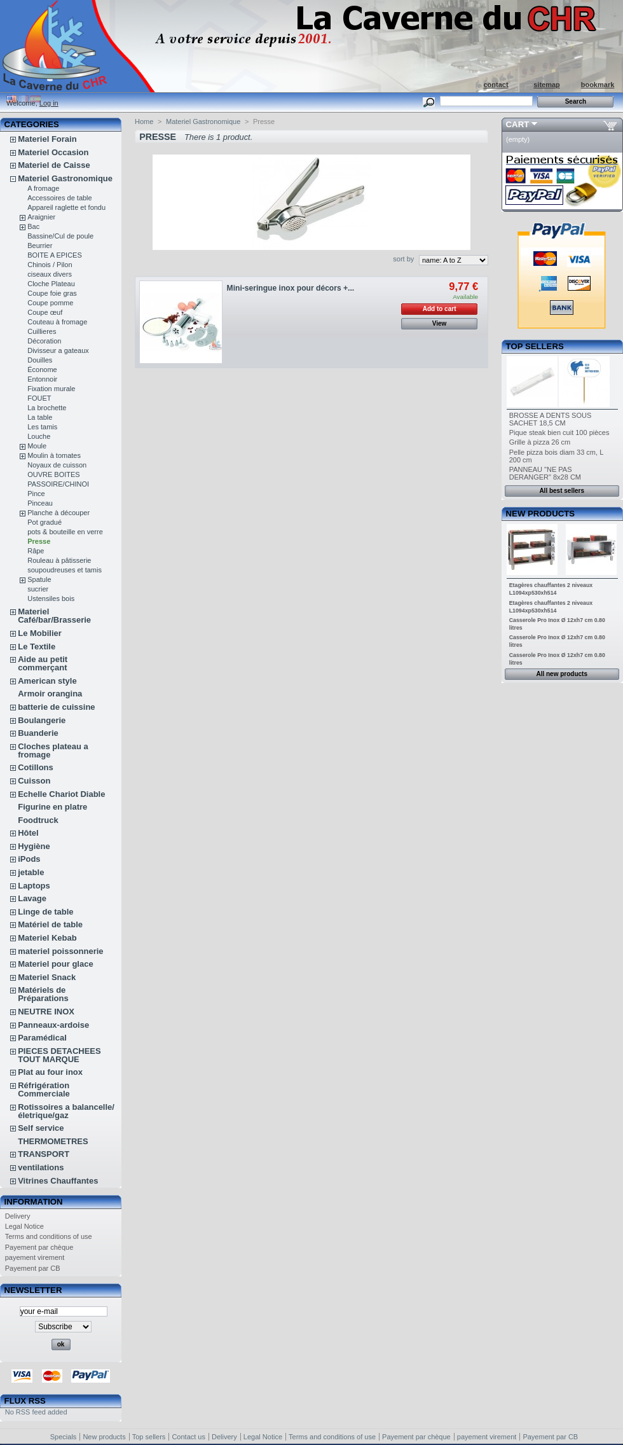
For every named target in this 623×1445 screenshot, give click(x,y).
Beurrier (39, 245)
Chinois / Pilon (49, 264)
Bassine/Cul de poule (60, 236)
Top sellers (535, 346)
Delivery (18, 1216)
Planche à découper (58, 512)
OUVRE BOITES (53, 474)
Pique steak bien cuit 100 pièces (559, 432)
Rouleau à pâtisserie (59, 560)
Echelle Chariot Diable (61, 794)
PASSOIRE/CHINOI (58, 484)
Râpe (35, 551)
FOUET (39, 398)
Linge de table (45, 911)
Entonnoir (42, 379)
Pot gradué (44, 522)
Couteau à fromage (57, 322)
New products (540, 513)
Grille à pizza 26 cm (540, 442)
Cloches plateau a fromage (53, 750)
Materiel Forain (47, 139)
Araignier (41, 217)
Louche (38, 436)
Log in (48, 103)
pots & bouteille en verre (65, 532)
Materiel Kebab (47, 938)
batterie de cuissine (56, 707)
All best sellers (561, 490)
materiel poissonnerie (60, 951)
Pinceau (40, 503)
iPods (29, 859)
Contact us (188, 1437)
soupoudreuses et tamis (64, 570)
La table (39, 417)
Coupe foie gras (52, 293)
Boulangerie (41, 720)
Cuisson (34, 780)
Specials (63, 1437)
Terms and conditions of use (48, 1236)
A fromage (43, 188)
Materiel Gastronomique (65, 178)
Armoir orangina (50, 693)
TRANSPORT (43, 1154)
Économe (42, 369)
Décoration (44, 341)
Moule (36, 446)
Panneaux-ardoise (53, 1025)
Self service (41, 1128)
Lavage (32, 898)
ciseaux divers (49, 274)
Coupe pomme (50, 303)
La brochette (46, 407)
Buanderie (38, 733)
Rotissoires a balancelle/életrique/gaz (66, 1111)
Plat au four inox (50, 1072)
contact (495, 84)
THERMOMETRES (53, 1141)
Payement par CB (32, 1268)
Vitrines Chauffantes (58, 1181)
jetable (31, 872)
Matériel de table (50, 924)
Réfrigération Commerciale (44, 1089)
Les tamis (42, 427)
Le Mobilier (40, 633)
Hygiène (34, 846)
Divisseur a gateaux (58, 350)
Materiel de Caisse (54, 165)
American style (47, 681)
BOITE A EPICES (54, 255)
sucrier (37, 589)
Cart (518, 124)
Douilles (39, 360)
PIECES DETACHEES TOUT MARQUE (59, 1055)
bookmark (598, 84)
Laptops (34, 885)
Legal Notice (24, 1226)
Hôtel (28, 833)
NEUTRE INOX (46, 1011)
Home (144, 121)
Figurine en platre (52, 807)
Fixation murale (51, 388)
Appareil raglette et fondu (66, 207)
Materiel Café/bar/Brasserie (54, 616)
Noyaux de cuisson (56, 465)
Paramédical (42, 1037)
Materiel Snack (47, 977)
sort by (403, 259)
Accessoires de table (59, 198)
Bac (33, 226)
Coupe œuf (44, 312)
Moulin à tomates (54, 455)
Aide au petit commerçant (42, 663)
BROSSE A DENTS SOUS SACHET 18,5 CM (550, 419)
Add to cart (439, 308)
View (439, 323)
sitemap (546, 84)
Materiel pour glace (55, 964)
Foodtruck (38, 820)
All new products (561, 673)
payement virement (35, 1257)
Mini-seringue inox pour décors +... (291, 288)
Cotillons (35, 767)
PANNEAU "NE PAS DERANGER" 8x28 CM (545, 473)
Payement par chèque (39, 1247)
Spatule (39, 579)
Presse (38, 541)
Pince (36, 493)
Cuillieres (41, 331)
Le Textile (36, 646)
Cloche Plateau (51, 283)
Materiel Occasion (53, 152)
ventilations (41, 1167)
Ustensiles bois (50, 598)
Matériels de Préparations (43, 994)
